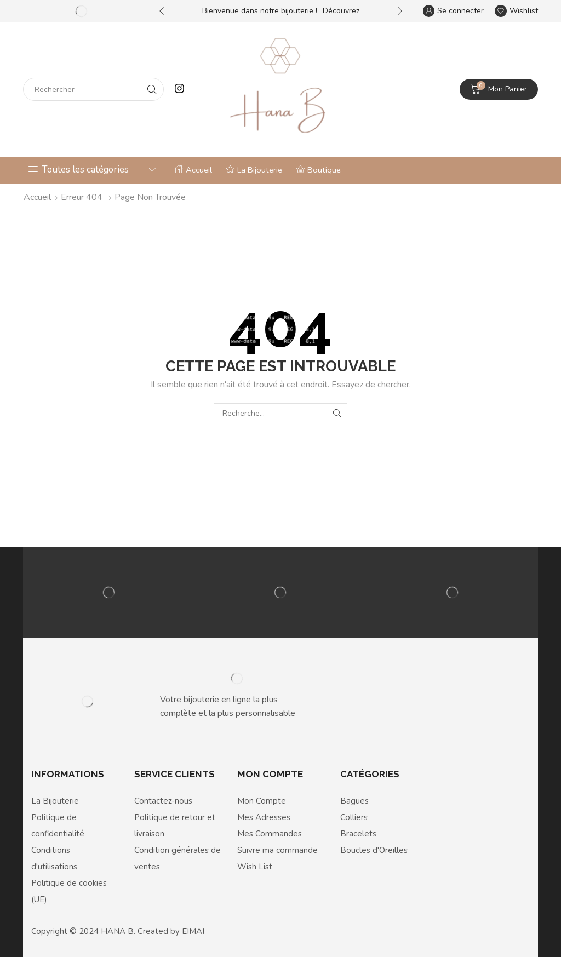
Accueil (193, 169)
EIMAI (193, 931)
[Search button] (152, 89)
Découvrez (341, 10)
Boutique (318, 169)
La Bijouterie (254, 169)
